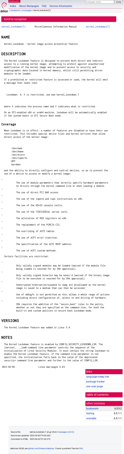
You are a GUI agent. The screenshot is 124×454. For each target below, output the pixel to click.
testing (90, 413)
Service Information (60, 6)
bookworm (15, 10)
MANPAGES (14, 1)
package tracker (95, 381)
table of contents (98, 394)
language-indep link (97, 376)
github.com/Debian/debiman (41, 448)
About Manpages (29, 6)
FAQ (44, 6)
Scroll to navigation (15, 19)
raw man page (94, 386)
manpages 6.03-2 (65, 432)
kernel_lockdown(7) (14, 26)
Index (13, 6)
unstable (91, 418)
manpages (27, 10)
